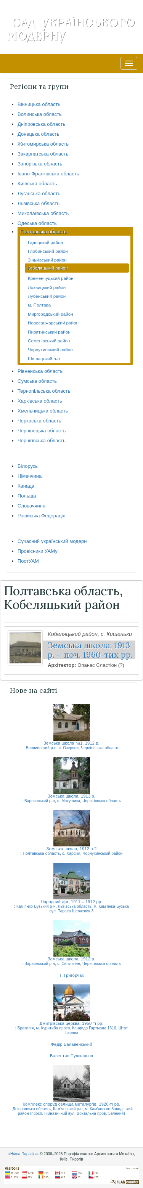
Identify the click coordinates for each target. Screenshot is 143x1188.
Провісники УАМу (38, 551)
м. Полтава (39, 304)
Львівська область (38, 203)
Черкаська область (39, 421)
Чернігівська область (42, 440)
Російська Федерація (42, 516)
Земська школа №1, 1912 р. (71, 743)
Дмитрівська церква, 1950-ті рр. (71, 1023)
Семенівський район (49, 340)
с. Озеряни (69, 748)
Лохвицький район (47, 287)
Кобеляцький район (47, 267)
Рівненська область (40, 371)
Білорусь (28, 466)
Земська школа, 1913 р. (71, 796)
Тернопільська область (44, 391)
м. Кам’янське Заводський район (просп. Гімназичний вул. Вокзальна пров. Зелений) (75, 1111)
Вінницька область (39, 104)
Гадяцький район (45, 242)
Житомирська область (43, 144)
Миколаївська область (43, 213)
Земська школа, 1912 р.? (72, 848)
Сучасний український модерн (52, 541)
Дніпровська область (41, 124)
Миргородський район (50, 313)
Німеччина (30, 476)
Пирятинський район (49, 331)
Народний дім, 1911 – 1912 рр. (72, 901)
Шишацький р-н (44, 358)
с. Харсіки (71, 853)
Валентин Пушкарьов (71, 1055)
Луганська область (39, 193)
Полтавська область (43, 231)
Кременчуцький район (50, 278)
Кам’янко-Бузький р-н (36, 906)
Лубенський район (47, 296)
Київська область (37, 183)
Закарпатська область (43, 154)
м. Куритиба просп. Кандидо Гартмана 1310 (76, 1028)
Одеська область (37, 223)
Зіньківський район (47, 259)
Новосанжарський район (53, 322)
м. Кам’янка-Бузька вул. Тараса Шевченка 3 (89, 908)
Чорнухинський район (50, 349)
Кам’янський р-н (67, 1109)
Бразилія (26, 1028)
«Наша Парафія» (23, 1154)
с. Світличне (68, 964)
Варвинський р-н (41, 748)
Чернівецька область (42, 430)
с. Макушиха (68, 801)
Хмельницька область (43, 411)
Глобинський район (48, 251)
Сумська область (37, 381)
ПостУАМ (28, 561)
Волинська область (40, 114)
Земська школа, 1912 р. (71, 959)
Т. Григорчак (71, 975)
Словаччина (31, 506)
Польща (27, 496)
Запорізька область (40, 164)
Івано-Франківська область (48, 174)
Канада (26, 486)
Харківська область (40, 401)
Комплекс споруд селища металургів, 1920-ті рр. (71, 1104)
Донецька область (38, 134)
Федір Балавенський (71, 1044)
